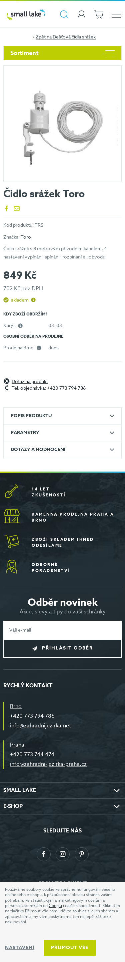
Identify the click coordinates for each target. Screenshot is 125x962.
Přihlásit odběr (67, 648)
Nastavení (19, 947)
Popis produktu (31, 415)
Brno (16, 706)
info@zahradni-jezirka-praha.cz (48, 764)
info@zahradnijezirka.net (40, 726)
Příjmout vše (69, 947)
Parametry (25, 432)
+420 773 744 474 (32, 755)
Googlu (55, 905)
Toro (26, 237)
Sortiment (62, 53)
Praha (17, 745)
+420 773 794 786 (32, 716)
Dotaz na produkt (30, 381)
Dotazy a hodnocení (38, 449)
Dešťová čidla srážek (74, 36)
